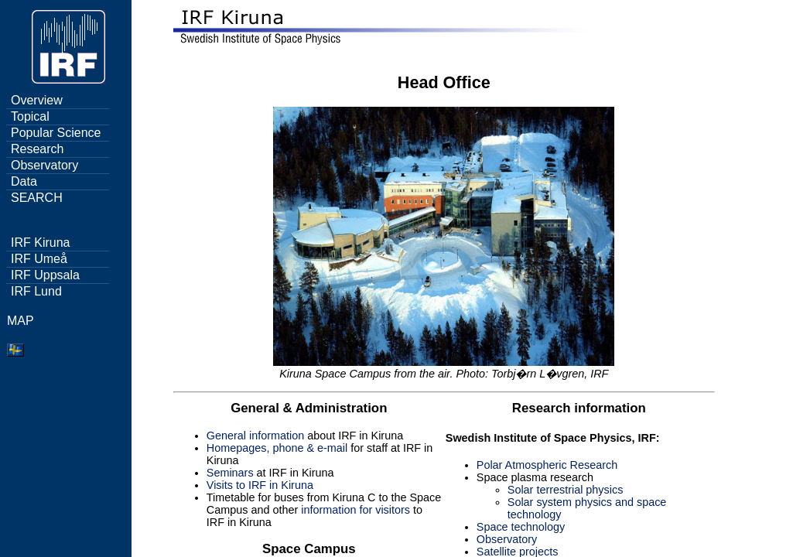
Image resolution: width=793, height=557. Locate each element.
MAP (20, 320)
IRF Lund (36, 291)
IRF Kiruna (40, 242)
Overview (37, 100)
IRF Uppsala (45, 275)
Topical (30, 116)
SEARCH (37, 197)
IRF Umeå (39, 258)
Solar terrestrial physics (566, 490)
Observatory (44, 165)
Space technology (521, 527)
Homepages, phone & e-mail (277, 448)
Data (24, 181)
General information (255, 435)
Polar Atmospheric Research (547, 465)
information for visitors (355, 510)
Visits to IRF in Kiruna (260, 485)
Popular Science (56, 132)
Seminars (230, 472)
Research (37, 148)
